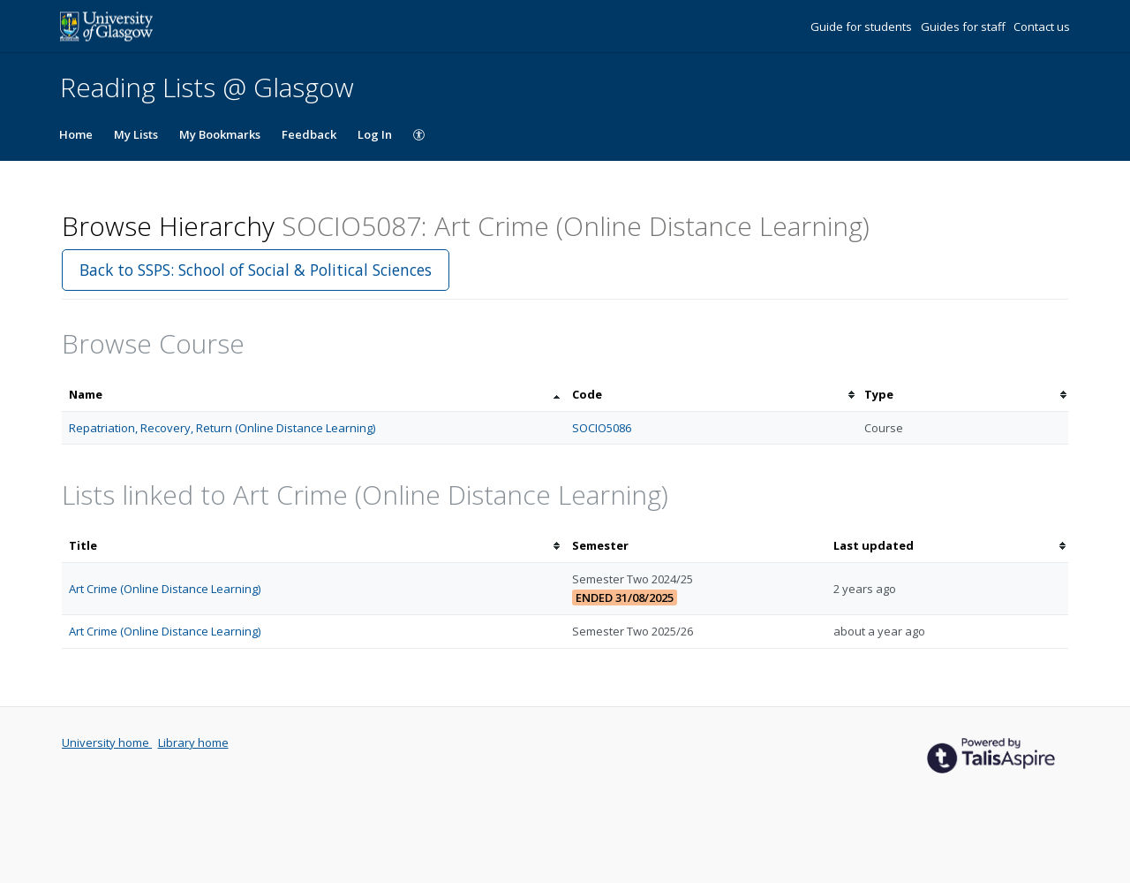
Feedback (309, 134)
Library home (193, 742)
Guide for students (862, 26)
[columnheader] (313, 394)
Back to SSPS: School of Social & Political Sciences (255, 269)
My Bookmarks (219, 134)
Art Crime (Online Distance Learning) (164, 589)
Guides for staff (964, 26)
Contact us (1041, 26)
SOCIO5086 (601, 428)
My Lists (136, 134)
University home (107, 742)
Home (76, 134)
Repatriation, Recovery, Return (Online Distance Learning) (222, 428)
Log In (375, 134)
